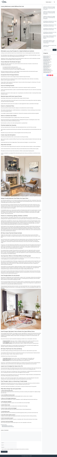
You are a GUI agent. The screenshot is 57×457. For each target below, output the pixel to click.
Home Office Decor (46, 64)
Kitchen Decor (45, 67)
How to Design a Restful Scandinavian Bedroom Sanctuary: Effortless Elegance (49, 37)
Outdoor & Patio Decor (47, 70)
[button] (54, 2)
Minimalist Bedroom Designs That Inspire (8, 426)
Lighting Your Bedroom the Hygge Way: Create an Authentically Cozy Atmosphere (49, 8)
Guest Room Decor (46, 61)
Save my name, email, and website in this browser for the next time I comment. (15, 449)
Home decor (49, 2)
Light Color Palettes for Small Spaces (7, 425)
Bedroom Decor (46, 57)
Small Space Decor (46, 72)
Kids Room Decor (46, 66)
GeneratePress (33, 455)
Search (54, 49)
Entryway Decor (46, 60)
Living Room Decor (46, 69)
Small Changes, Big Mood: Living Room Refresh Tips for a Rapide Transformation (48, 41)
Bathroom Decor (4, 424)
